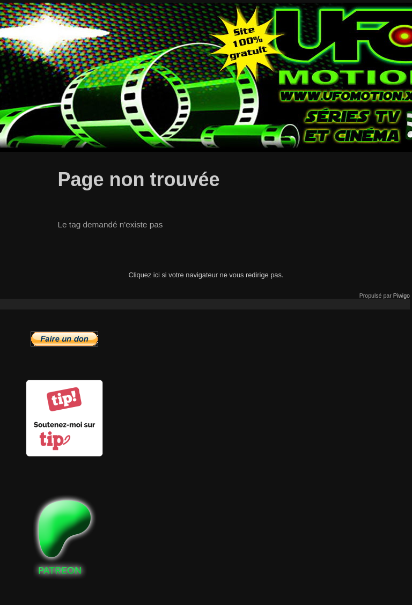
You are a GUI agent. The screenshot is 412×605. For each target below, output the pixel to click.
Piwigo (401, 295)
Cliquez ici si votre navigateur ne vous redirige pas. (206, 275)
